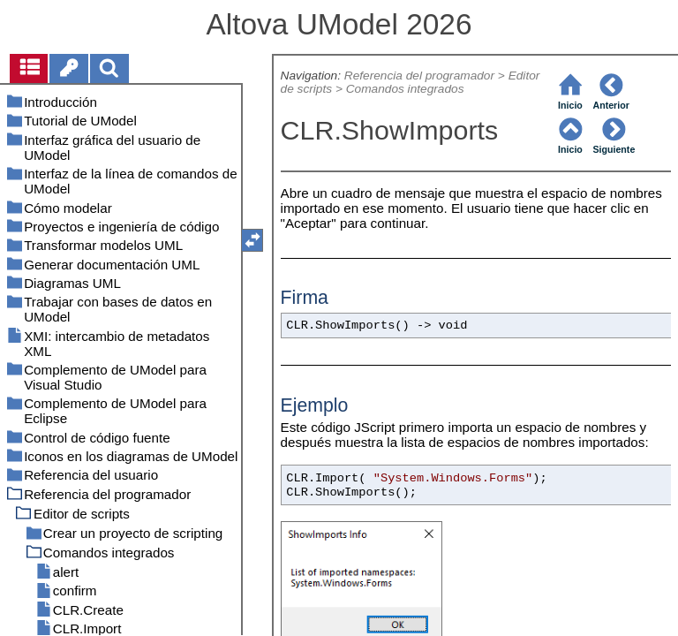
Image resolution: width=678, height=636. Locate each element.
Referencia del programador (419, 75)
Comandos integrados (405, 88)
